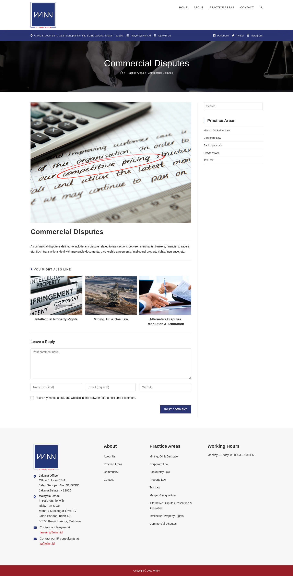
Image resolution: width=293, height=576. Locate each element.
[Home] (121, 72)
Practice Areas (113, 464)
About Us (110, 456)
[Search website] (261, 7)
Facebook (221, 35)
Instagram (254, 35)
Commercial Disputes (163, 523)
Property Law (211, 152)
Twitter (238, 35)
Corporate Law (212, 137)
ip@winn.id (162, 35)
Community (111, 472)
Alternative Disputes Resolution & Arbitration (165, 321)
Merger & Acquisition (163, 495)
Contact (109, 479)
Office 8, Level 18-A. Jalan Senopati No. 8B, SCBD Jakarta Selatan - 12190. (77, 35)
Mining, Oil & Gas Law (111, 319)
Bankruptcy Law (213, 145)
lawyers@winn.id (139, 35)
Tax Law (208, 160)
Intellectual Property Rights (56, 319)
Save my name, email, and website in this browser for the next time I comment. (86, 397)
